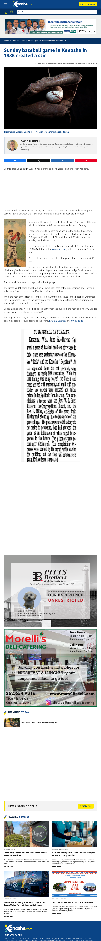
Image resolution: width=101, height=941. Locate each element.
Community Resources (60, 849)
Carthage (62, 320)
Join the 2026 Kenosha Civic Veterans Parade (72, 902)
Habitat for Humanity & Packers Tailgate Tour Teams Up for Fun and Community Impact (25, 903)
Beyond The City (9, 849)
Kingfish (53, 320)
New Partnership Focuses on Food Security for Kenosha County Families (73, 854)
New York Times (58, 249)
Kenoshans (80, 63)
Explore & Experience (64, 63)
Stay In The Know (87, 4)
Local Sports (91, 63)
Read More (8, 867)
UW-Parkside (77, 320)
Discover (50, 63)
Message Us (86, 806)
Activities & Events (11, 899)
